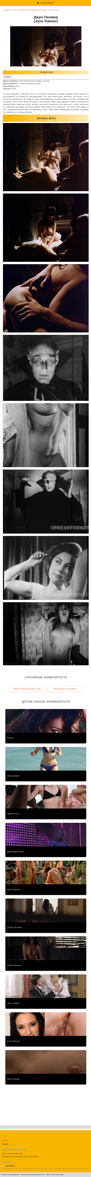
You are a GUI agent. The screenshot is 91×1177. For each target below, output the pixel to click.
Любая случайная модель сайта (27, 689)
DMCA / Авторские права (54, 1174)
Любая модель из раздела (64, 689)
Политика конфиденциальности (33, 1174)
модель (7, 77)
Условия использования (10, 1174)
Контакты (5, 1144)
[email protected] (9, 1165)
